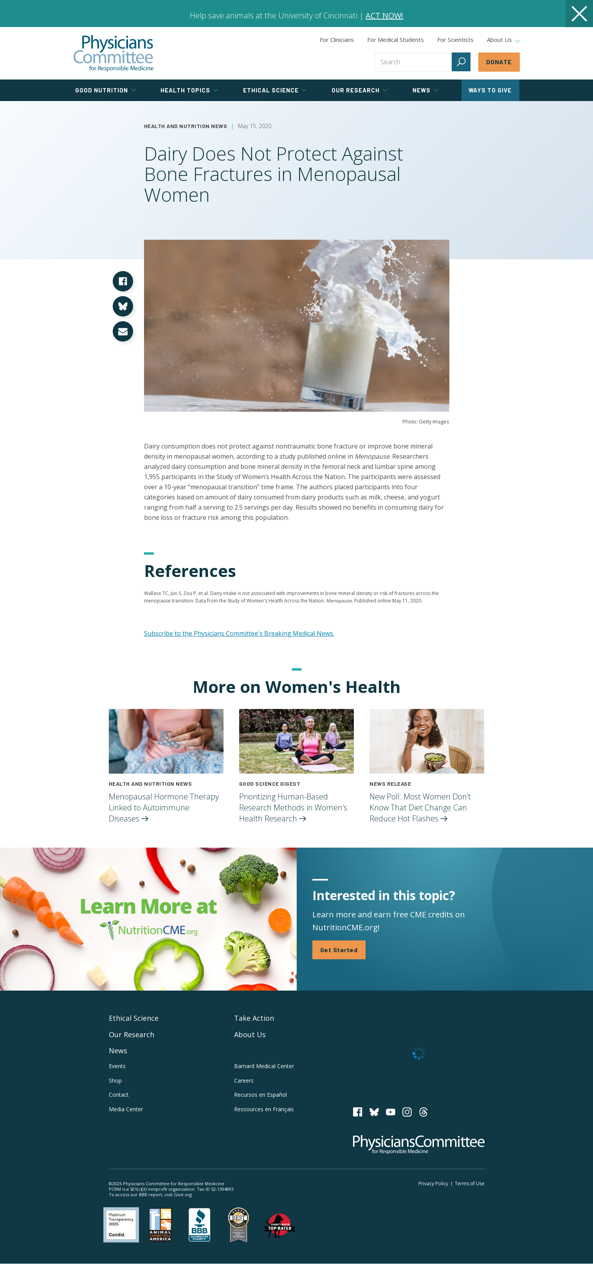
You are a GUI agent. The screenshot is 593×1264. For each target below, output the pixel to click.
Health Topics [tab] (189, 90)
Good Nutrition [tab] (105, 90)
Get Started (339, 949)
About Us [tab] (503, 39)
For (395, 39)
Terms (470, 1183)
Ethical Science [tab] (274, 90)
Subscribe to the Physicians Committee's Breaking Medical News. (239, 633)
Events (117, 1066)
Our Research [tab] (360, 90)
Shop (115, 1080)
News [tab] (425, 90)
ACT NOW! (384, 15)
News (118, 1050)
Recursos (260, 1094)
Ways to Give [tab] (490, 90)
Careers (244, 1080)
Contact (119, 1094)
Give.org (183, 1194)
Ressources (264, 1109)
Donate (499, 61)
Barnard (264, 1066)
